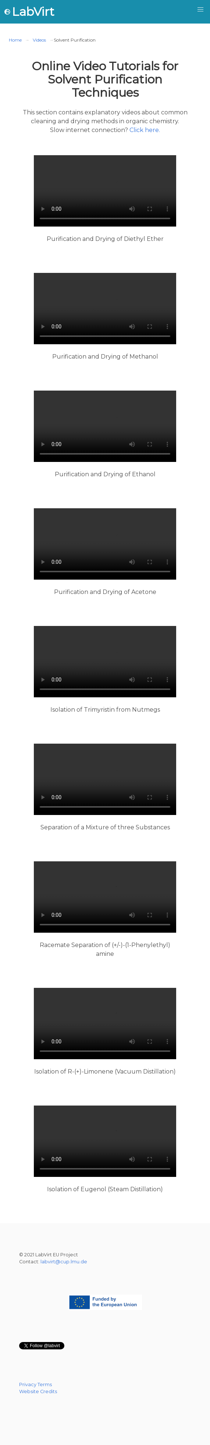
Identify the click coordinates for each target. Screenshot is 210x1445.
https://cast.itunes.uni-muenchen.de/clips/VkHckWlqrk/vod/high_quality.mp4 (105, 779)
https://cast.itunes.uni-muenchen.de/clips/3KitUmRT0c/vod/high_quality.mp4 (105, 1023)
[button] (200, 9)
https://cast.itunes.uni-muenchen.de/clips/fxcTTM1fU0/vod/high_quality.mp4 (105, 897)
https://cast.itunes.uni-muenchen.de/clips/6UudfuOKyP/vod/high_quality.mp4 (105, 661)
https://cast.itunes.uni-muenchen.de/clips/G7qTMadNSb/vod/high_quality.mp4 (105, 1141)
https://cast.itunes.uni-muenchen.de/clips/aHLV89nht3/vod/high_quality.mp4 (105, 191)
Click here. (144, 130)
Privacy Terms (35, 1384)
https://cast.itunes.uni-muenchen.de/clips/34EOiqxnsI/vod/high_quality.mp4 (105, 308)
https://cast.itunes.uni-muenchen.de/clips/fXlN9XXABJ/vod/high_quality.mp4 (105, 426)
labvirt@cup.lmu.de (63, 1261)
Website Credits (38, 1391)
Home (15, 40)
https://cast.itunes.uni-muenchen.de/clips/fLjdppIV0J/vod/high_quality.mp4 (105, 544)
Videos (39, 40)
